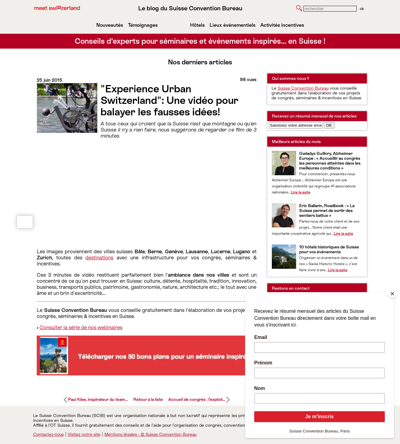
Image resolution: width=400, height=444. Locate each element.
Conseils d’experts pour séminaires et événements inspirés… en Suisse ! (200, 41)
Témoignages (143, 25)
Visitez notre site (84, 434)
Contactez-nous (48, 434)
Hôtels (197, 25)
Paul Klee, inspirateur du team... (98, 399)
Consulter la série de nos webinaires (80, 327)
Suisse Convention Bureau (303, 88)
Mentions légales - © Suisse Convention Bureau (150, 434)
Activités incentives (282, 25)
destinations (99, 257)
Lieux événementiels (232, 25)
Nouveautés (109, 25)
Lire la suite (300, 192)
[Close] (392, 293)
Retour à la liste (148, 399)
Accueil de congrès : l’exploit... (196, 399)
